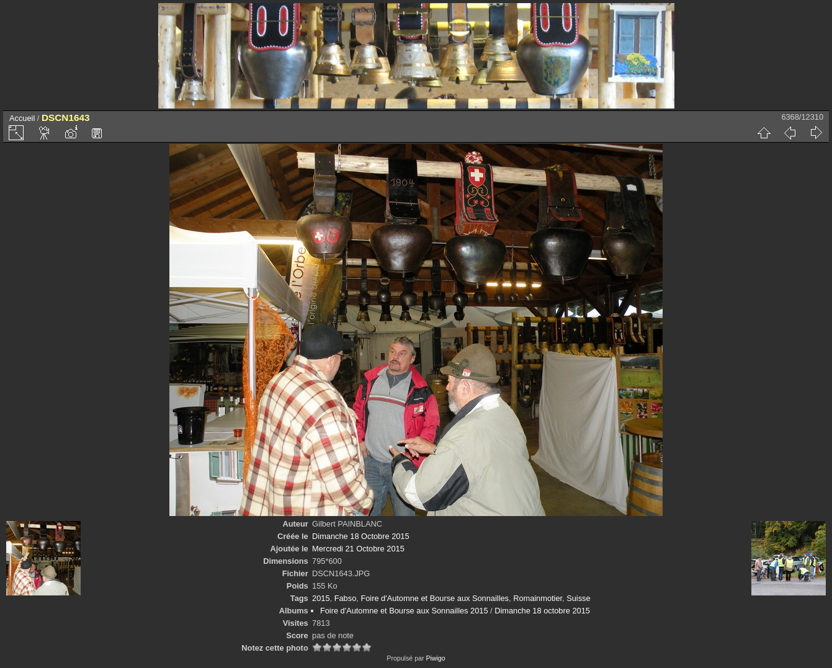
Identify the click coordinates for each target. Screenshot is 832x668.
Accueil (22, 118)
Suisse (578, 598)
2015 (320, 598)
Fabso (345, 598)
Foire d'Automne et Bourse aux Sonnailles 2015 (404, 610)
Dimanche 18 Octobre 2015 (360, 536)
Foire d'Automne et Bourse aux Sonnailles (434, 598)
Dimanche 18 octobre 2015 (542, 610)
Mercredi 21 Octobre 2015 (358, 548)
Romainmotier (537, 598)
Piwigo (435, 658)
